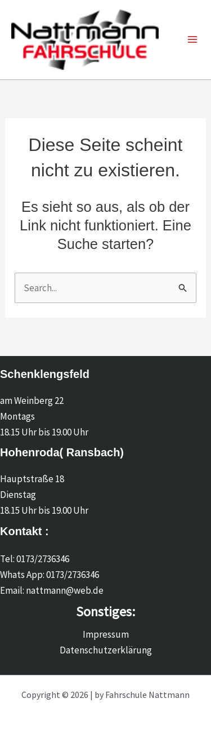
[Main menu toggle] (192, 40)
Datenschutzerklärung (106, 650)
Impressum (106, 634)
